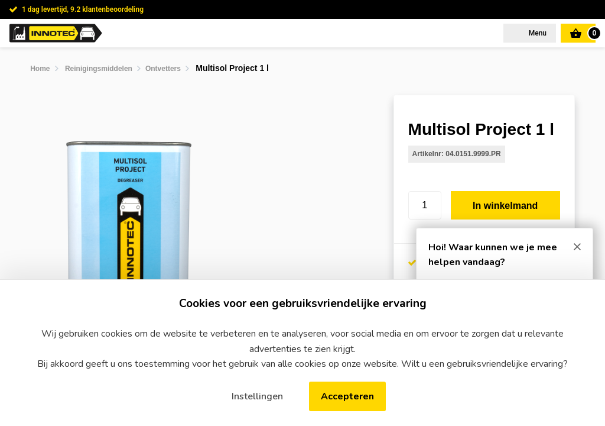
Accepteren (347, 396)
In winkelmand (505, 206)
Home (40, 68)
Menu (537, 33)
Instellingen (257, 396)
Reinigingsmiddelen (98, 68)
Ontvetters (163, 68)
